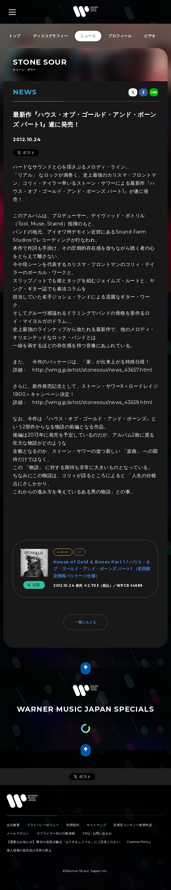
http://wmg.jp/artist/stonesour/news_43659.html (92, 402)
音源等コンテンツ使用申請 (132, 825)
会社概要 (13, 825)
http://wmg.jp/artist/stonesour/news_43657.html (92, 370)
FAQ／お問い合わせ (97, 833)
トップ (15, 36)
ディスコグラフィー (50, 36)
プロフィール (120, 36)
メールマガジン (18, 833)
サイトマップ (96, 825)
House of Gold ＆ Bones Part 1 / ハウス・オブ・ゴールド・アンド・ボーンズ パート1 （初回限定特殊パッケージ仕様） (101, 568)
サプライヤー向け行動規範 (56, 833)
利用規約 (72, 825)
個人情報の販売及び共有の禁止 (29, 850)
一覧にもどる (85, 622)
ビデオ (150, 36)
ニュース (88, 36)
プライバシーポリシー (43, 825)
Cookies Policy (139, 842)
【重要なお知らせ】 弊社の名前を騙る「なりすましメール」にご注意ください (63, 842)
